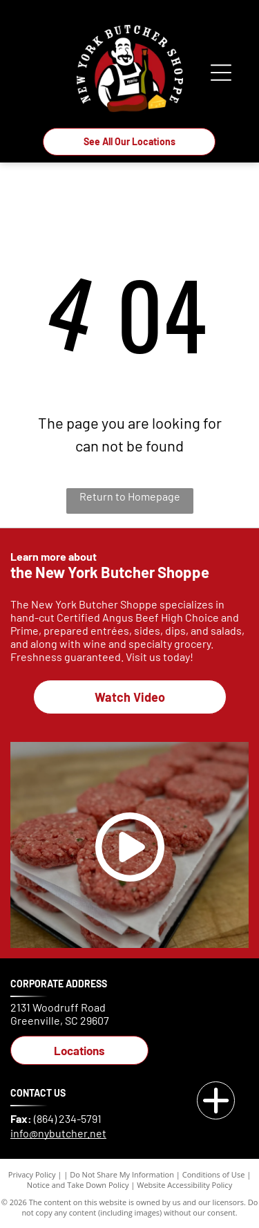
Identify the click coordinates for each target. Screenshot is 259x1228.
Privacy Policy (32, 1174)
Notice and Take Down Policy (78, 1185)
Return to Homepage (129, 496)
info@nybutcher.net (58, 1132)
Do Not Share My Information (122, 1174)
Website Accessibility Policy (184, 1185)
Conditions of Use (213, 1174)
